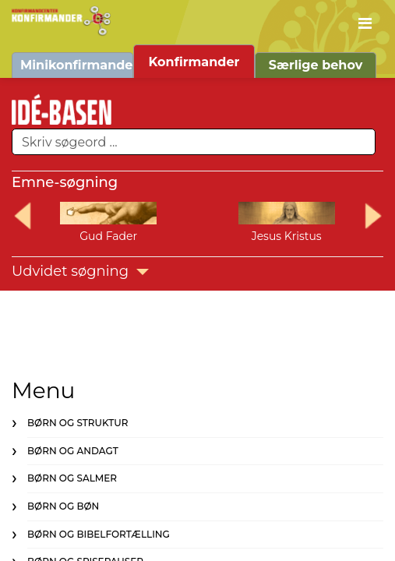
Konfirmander (194, 62)
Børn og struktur (77, 423)
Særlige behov (316, 65)
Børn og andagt (72, 451)
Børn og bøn (63, 506)
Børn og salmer (72, 478)
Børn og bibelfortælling (98, 534)
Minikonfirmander (76, 65)
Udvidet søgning (80, 271)
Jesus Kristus (287, 236)
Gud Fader (108, 236)
